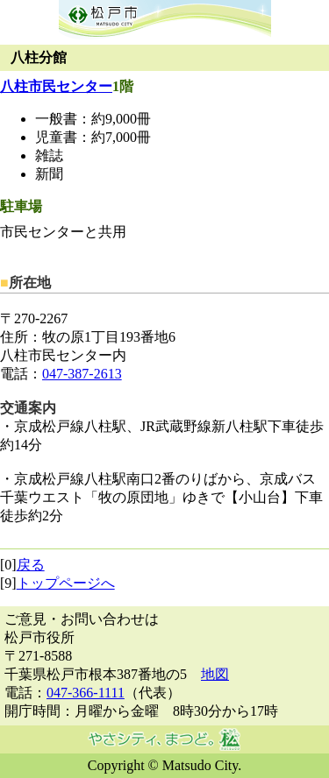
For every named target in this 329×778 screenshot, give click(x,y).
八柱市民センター (56, 86)
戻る (31, 564)
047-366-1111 (85, 692)
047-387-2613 (82, 373)
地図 (215, 674)
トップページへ (66, 583)
